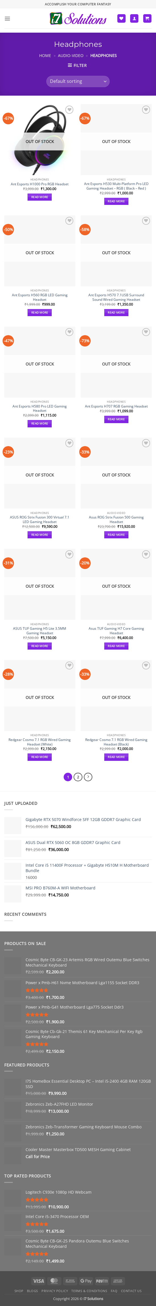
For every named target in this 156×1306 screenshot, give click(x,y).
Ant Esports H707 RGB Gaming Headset (116, 406)
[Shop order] (78, 81)
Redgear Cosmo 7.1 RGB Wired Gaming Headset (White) (40, 742)
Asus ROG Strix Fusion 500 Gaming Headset (116, 519)
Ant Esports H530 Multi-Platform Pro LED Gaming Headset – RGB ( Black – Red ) (116, 186)
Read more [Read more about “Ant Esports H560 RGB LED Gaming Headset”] (39, 312)
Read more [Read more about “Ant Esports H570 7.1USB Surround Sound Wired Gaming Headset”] (116, 312)
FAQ (114, 1291)
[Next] (88, 777)
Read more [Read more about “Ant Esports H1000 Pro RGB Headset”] (39, 197)
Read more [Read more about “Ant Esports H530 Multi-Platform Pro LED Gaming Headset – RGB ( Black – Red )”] (116, 201)
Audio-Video (71, 55)
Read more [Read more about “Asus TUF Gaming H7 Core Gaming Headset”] (116, 646)
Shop (19, 1291)
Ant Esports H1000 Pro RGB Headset (39, 184)
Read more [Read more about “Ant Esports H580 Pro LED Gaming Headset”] (39, 423)
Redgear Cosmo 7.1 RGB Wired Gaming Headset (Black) (116, 742)
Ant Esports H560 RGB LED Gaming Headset (40, 297)
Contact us (131, 1291)
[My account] (134, 18)
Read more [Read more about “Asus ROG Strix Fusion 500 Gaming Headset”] (116, 535)
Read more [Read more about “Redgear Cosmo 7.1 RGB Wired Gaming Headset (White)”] (39, 757)
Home (45, 55)
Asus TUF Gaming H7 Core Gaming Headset (116, 630)
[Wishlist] (121, 18)
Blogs (32, 1291)
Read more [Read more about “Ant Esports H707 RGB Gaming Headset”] (116, 419)
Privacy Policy (54, 1291)
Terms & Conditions (89, 1291)
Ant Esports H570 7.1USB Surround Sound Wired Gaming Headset (116, 297)
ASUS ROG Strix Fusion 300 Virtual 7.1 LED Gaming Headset (39, 519)
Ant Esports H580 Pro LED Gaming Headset (40, 408)
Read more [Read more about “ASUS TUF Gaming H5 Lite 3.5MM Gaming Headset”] (39, 646)
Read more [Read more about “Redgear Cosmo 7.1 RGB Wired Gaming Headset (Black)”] (116, 757)
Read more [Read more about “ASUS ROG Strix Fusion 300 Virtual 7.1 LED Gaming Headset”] (39, 535)
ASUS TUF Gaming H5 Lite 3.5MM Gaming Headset (39, 630)
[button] (7, 18)
